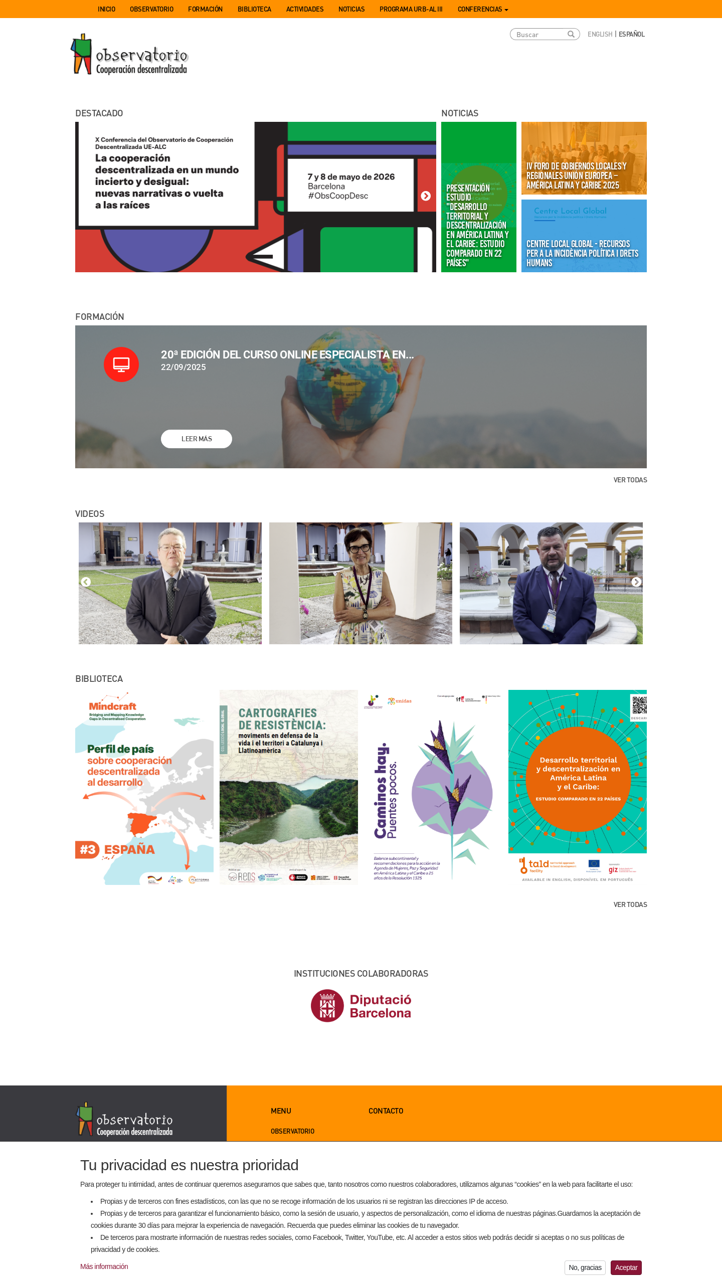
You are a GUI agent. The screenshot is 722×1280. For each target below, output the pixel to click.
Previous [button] (85, 196)
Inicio (106, 9)
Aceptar (626, 1271)
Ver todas (630, 479)
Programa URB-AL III (411, 9)
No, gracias (585, 1271)
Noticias (351, 9)
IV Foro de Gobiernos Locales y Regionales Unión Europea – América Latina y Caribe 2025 (576, 175)
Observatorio (151, 9)
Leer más (197, 439)
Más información (104, 1270)
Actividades (305, 9)
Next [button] (425, 196)
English (600, 34)
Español (632, 34)
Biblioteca (254, 9)
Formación (205, 9)
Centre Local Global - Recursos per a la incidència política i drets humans (582, 253)
